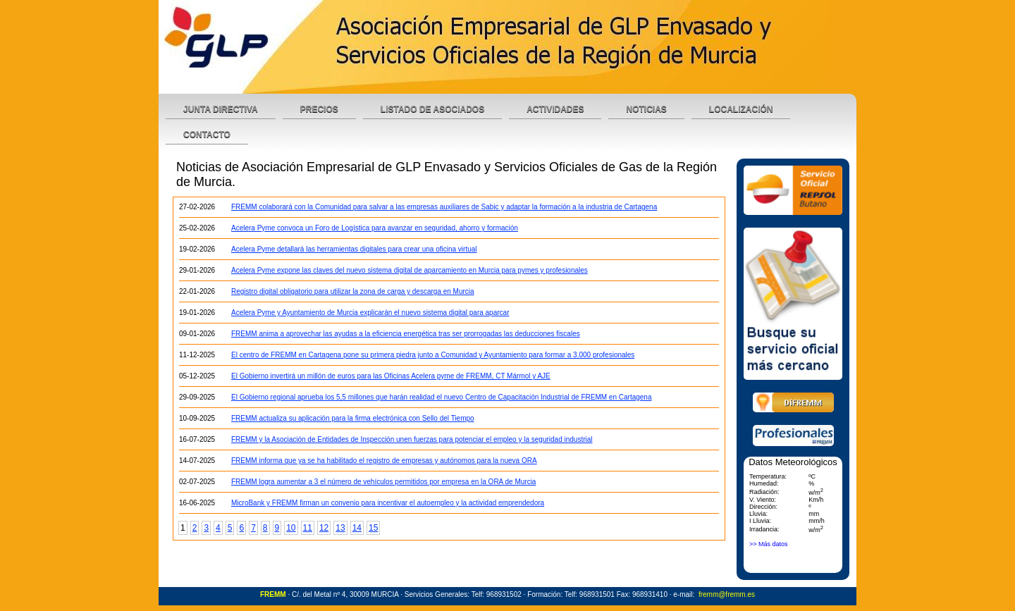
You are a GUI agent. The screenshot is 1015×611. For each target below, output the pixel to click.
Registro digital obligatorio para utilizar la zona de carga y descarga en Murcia (352, 291)
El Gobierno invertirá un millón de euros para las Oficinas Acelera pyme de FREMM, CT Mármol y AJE (390, 376)
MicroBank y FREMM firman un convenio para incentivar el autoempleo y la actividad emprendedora (387, 503)
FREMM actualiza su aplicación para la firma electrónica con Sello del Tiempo (352, 418)
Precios (319, 109)
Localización (741, 109)
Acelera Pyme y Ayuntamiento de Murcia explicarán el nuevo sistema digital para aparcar (370, 312)
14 (357, 528)
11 (307, 528)
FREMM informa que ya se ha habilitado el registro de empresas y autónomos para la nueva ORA (384, 460)
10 (290, 528)
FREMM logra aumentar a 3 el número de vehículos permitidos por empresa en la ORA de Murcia (383, 482)
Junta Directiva (220, 109)
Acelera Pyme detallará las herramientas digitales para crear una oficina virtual (354, 249)
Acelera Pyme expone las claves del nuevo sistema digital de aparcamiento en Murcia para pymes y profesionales (409, 270)
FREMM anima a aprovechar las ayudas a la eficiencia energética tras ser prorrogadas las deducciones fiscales (405, 334)
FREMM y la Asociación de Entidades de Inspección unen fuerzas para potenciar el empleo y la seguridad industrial (412, 439)
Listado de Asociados (432, 109)
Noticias (646, 109)
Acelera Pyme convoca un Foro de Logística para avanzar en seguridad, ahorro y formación (374, 228)
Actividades (555, 109)
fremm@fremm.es (727, 594)
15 (373, 528)
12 (323, 528)
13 (340, 528)
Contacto (206, 135)
